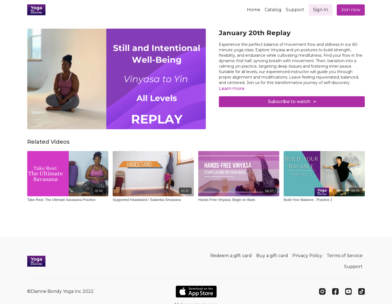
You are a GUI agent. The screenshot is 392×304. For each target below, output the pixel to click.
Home (253, 9)
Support (295, 9)
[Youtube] (348, 291)
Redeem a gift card (231, 255)
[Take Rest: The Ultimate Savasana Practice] (67, 200)
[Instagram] (322, 291)
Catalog (273, 9)
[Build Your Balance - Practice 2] (324, 200)
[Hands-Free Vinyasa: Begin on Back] (238, 200)
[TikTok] (361, 291)
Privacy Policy (307, 255)
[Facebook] (335, 291)
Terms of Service (345, 255)
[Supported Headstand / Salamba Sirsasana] (153, 200)
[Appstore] (196, 291)
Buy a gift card (272, 255)
